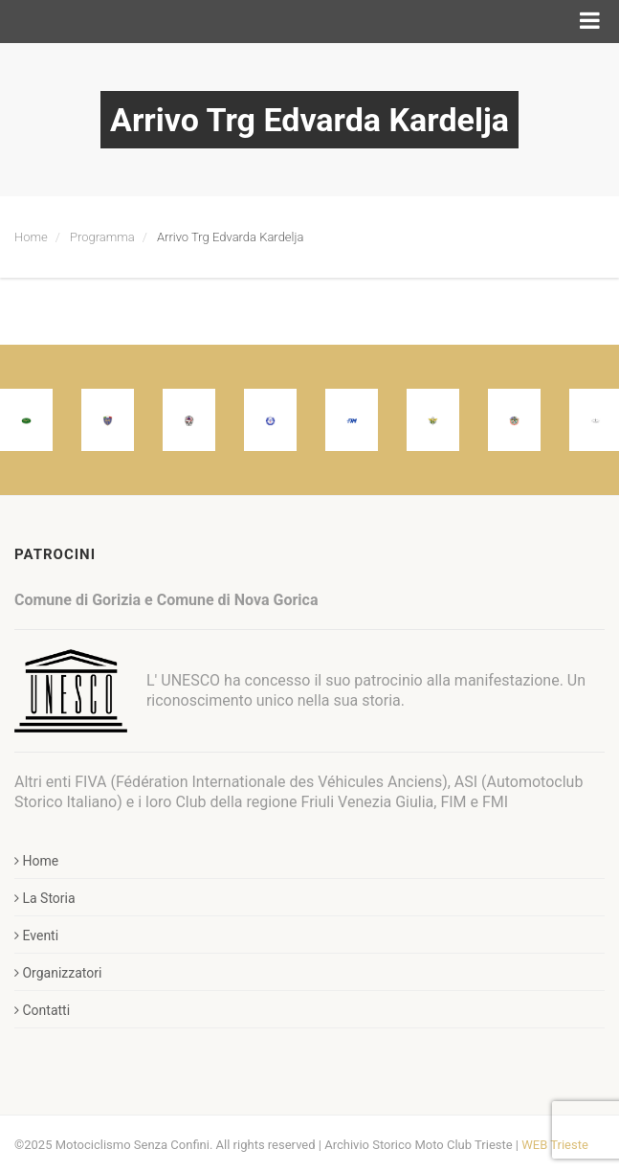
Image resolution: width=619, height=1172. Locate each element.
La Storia (45, 898)
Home (31, 237)
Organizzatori (57, 972)
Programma (102, 237)
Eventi (36, 935)
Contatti (42, 1010)
